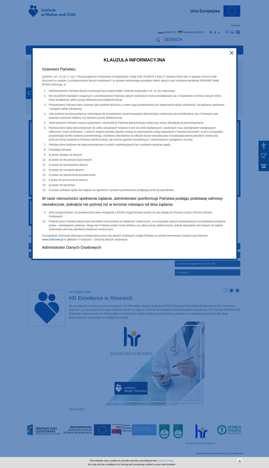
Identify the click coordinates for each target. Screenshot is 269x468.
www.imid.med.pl (52, 239)
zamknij (239, 461)
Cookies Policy (165, 460)
